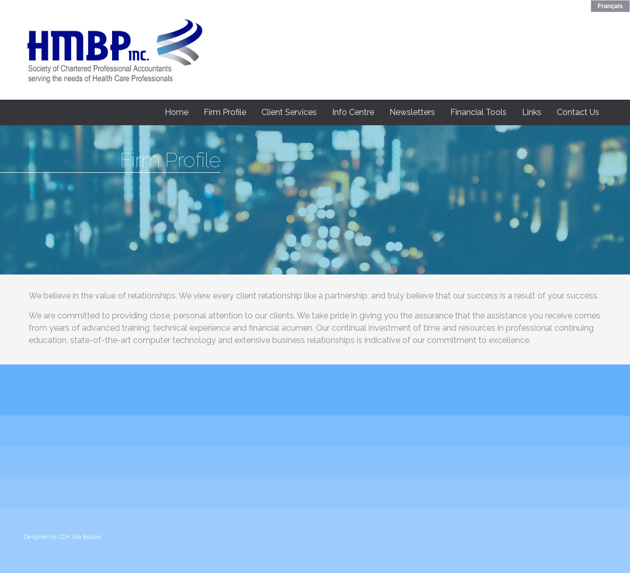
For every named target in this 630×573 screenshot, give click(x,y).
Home (176, 112)
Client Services (289, 112)
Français (610, 6)
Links (531, 112)
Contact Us (578, 112)
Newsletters (412, 112)
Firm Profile (225, 112)
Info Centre (353, 112)
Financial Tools (478, 112)
